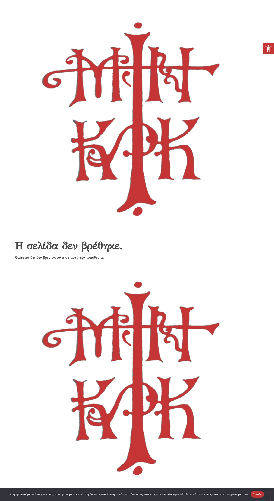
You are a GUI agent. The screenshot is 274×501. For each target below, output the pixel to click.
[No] (262, 496)
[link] (268, 48)
